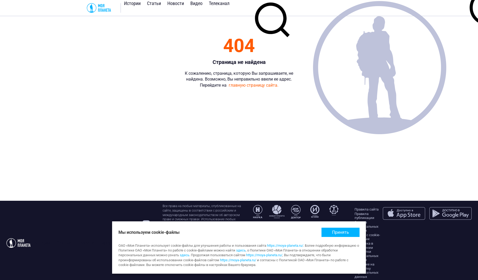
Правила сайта (367, 209)
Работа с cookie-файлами (367, 237)
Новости (175, 3)
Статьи (154, 3)
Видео (196, 3)
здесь (241, 250)
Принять (340, 232)
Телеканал (219, 3)
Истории (132, 3)
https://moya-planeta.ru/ (285, 246)
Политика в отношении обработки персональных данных (366, 251)
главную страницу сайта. (253, 85)
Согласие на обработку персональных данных (366, 270)
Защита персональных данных (366, 226)
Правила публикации (364, 216)
